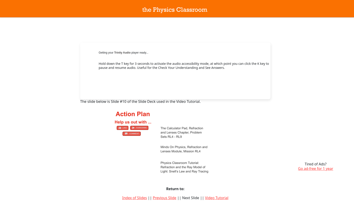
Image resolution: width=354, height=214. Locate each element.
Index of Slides (134, 197)
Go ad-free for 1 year (315, 168)
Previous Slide (164, 197)
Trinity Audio (122, 52)
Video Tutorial (216, 197)
